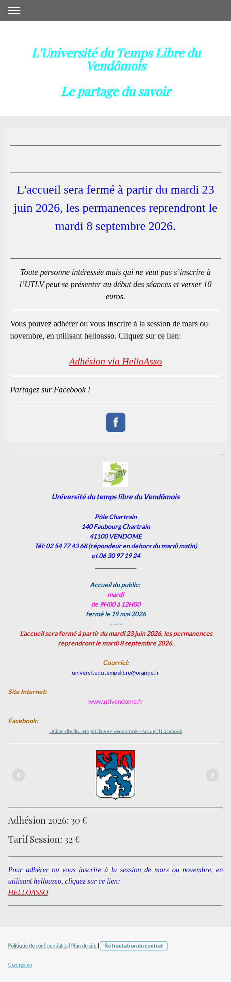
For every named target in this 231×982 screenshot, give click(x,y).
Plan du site (84, 945)
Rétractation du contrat (133, 945)
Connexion (20, 964)
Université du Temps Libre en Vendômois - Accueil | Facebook (115, 731)
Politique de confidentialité (38, 945)
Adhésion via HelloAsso (115, 361)
